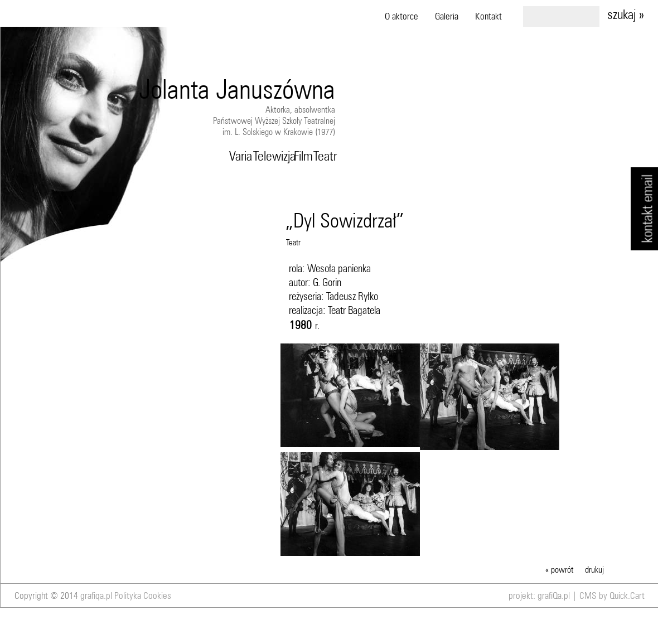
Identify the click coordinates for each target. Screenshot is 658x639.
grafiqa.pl (96, 595)
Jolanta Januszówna (237, 88)
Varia (239, 155)
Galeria (446, 16)
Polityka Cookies (142, 595)
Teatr (323, 155)
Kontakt (488, 16)
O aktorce (401, 16)
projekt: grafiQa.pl (539, 595)
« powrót (559, 569)
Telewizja (272, 155)
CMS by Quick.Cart (612, 595)
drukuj (594, 569)
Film (302, 155)
